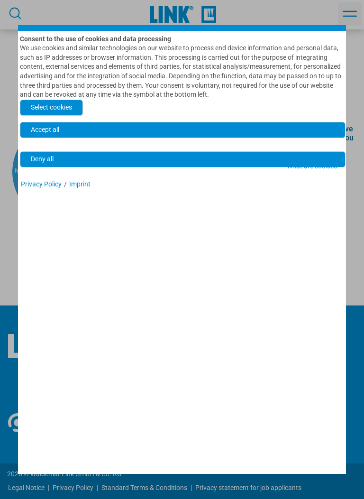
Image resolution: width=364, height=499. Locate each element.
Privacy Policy (73, 487)
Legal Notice (26, 487)
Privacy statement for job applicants (248, 487)
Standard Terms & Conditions (144, 487)
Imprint (80, 184)
